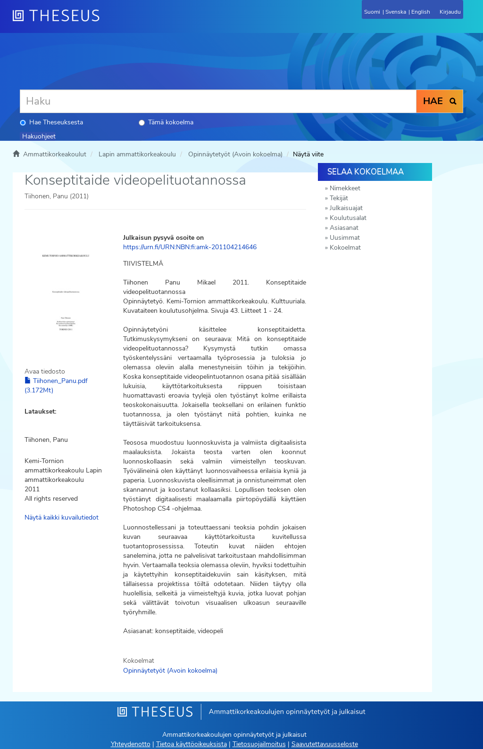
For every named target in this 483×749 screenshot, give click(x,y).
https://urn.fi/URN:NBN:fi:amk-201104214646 (190, 247)
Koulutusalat (348, 217)
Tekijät (339, 198)
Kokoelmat (345, 247)
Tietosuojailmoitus (259, 744)
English (420, 12)
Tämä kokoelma (166, 122)
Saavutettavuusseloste (324, 744)
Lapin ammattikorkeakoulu (137, 154)
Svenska (395, 12)
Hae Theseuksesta (51, 122)
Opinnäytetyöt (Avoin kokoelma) (235, 154)
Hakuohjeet (39, 136)
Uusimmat (345, 237)
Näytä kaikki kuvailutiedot (62, 517)
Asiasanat (344, 227)
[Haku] (218, 101)
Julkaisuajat (346, 208)
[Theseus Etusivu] (107, 21)
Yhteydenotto (130, 744)
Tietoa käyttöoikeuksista (191, 744)
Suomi (372, 12)
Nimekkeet (345, 188)
